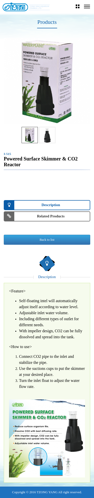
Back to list (47, 239)
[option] (47, 81)
